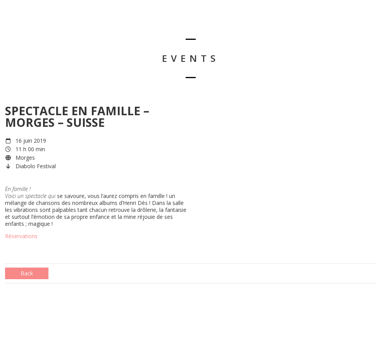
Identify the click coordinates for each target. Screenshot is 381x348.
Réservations (21, 236)
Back (27, 273)
